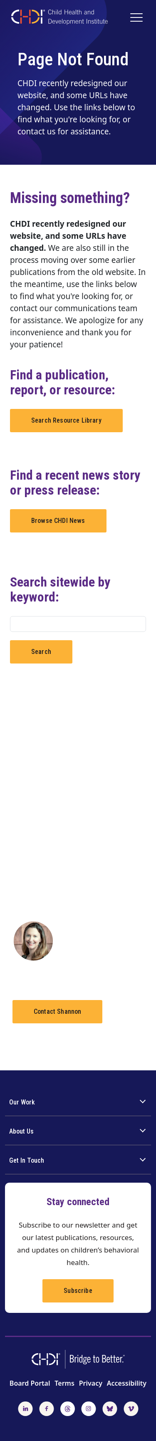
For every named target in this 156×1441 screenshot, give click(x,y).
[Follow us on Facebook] (46, 1407)
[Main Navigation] (137, 18)
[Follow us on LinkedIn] (25, 1407)
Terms (64, 1383)
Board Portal (30, 1383)
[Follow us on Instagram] (88, 1407)
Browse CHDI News (58, 521)
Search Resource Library (66, 420)
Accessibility (126, 1383)
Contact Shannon (57, 1011)
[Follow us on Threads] (67, 1407)
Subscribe (78, 1291)
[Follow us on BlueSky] (109, 1407)
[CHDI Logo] (59, 18)
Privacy (90, 1383)
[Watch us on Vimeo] (131, 1407)
